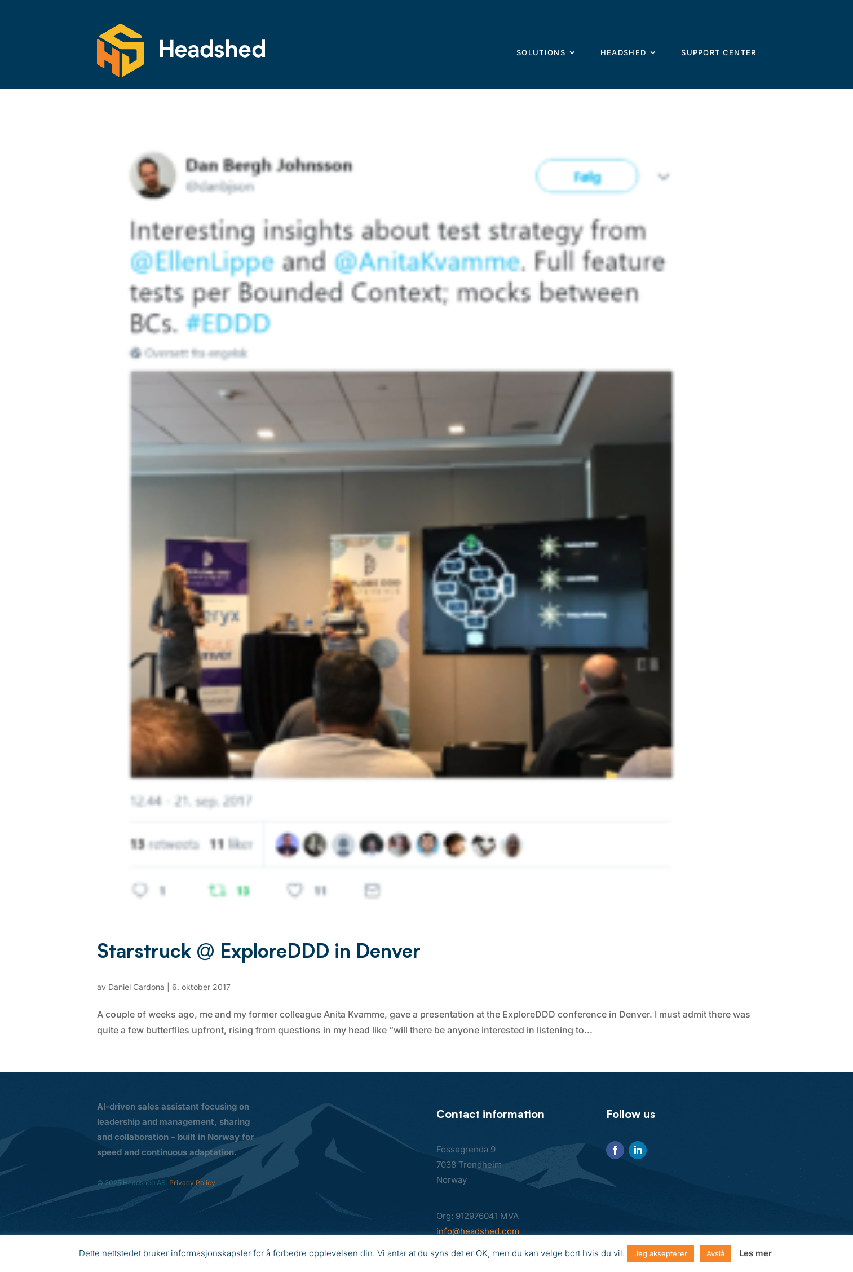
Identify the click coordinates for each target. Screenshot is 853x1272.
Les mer (755, 1253)
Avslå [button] (715, 1253)
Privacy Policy (192, 1182)
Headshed (623, 52)
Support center (718, 52)
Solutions (540, 52)
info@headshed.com (477, 1231)
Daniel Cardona (136, 987)
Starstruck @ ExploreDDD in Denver (259, 950)
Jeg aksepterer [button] (660, 1253)
